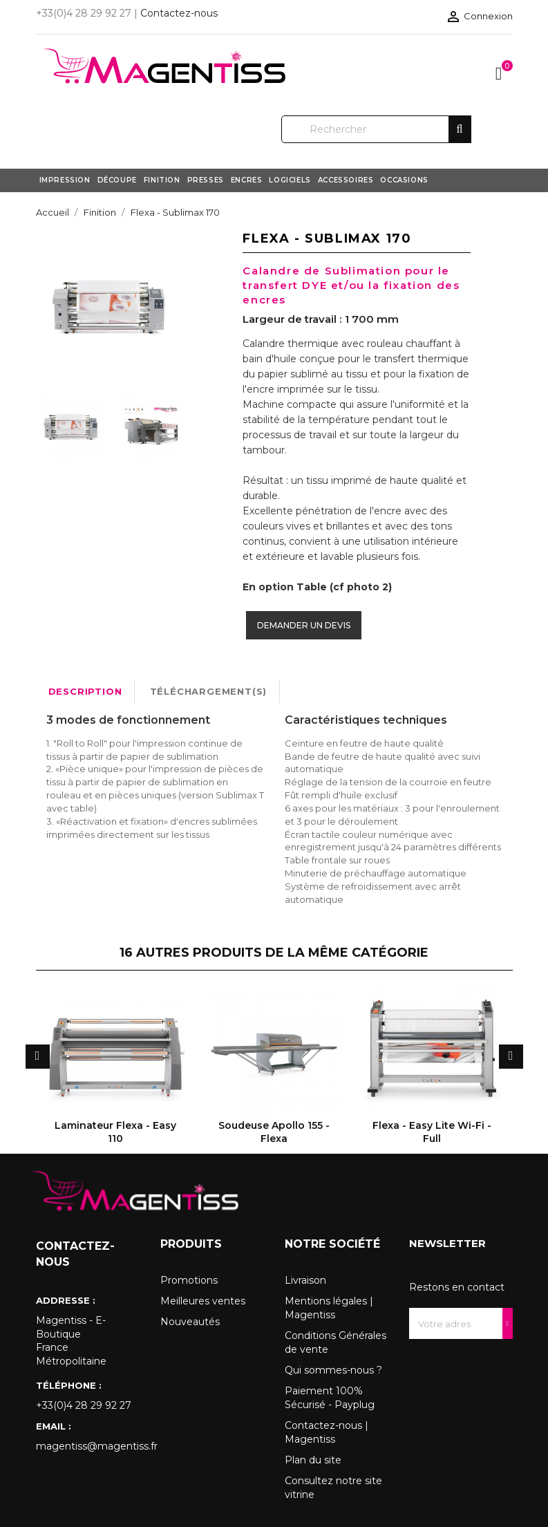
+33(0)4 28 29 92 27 (83, 1405)
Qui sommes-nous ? (333, 1370)
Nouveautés (190, 1321)
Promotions (189, 1280)
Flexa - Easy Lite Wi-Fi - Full (431, 1131)
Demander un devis (303, 625)
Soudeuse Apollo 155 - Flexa (274, 1131)
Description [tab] (85, 691)
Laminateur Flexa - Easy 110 (115, 1131)
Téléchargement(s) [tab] (208, 691)
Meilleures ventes (202, 1301)
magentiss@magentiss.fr (88, 1446)
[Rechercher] (376, 129)
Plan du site (313, 1460)
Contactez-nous (179, 13)
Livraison (305, 1280)
